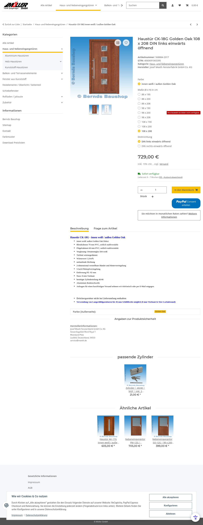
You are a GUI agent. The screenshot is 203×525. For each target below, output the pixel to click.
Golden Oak (160, 311)
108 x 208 (147, 131)
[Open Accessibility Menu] (195, 517)
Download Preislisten (14, 142)
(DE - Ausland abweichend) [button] (171, 177)
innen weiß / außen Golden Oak (159, 83)
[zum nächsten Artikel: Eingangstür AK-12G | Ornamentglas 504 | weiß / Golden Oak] (197, 24)
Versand (164, 163)
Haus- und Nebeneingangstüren (167, 63)
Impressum (17, 515)
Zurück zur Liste (12, 24)
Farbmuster (9, 136)
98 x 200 (171, 112)
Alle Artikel (8, 42)
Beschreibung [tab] (79, 228)
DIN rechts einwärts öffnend (157, 146)
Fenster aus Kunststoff (14, 79)
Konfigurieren (170, 505)
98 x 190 (146, 108)
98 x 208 (146, 117)
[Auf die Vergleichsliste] (117, 42)
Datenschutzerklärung (36, 515)
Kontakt (7, 130)
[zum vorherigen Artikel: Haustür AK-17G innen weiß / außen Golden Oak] (190, 24)
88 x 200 (146, 98)
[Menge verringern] (141, 190)
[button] (120, 5)
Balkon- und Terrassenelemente (20, 73)
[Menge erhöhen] (152, 196)
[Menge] (155, 190)
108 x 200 (147, 126)
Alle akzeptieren (171, 497)
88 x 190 (146, 94)
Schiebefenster (11, 90)
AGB (30, 487)
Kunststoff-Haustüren (16, 67)
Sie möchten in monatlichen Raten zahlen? (169, 215)
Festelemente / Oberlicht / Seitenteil (22, 84)
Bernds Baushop (11, 119)
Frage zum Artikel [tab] (105, 228)
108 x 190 (147, 121)
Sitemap (7, 125)
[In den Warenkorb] (72, 35)
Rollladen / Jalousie (13, 96)
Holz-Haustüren (13, 61)
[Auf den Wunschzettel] (126, 42)
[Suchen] (142, 5)
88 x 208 (146, 103)
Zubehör (7, 102)
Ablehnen (170, 514)
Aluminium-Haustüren (17, 55)
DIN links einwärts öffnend (156, 141)
